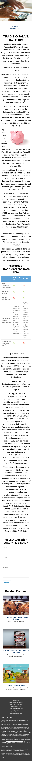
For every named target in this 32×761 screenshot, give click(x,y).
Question (5, 567)
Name (6, 548)
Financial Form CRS (7, 717)
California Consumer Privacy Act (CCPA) (14, 741)
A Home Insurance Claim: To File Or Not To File (16, 651)
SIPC (23, 750)
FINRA (19, 750)
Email (6, 557)
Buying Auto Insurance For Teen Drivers (16, 618)
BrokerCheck (4, 721)
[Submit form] (7, 583)
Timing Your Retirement (16, 685)
